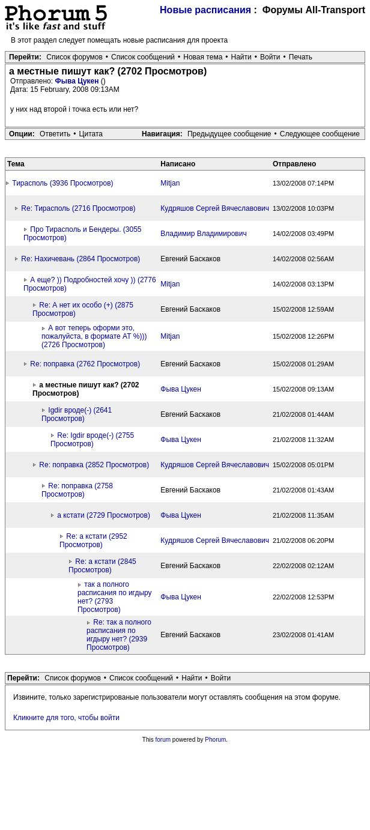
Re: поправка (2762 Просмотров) (85, 364)
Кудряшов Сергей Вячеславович (214, 208)
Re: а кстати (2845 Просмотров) (102, 565)
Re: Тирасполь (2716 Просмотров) (78, 208)
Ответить (55, 134)
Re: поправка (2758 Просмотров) (77, 490)
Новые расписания (205, 10)
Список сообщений (143, 57)
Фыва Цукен (77, 81)
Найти (241, 57)
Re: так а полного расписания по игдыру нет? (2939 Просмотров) (118, 635)
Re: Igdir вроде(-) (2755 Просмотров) (92, 439)
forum (163, 739)
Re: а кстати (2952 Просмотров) (93, 540)
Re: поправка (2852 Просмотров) (94, 465)
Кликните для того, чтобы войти (66, 717)
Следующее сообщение (320, 134)
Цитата (91, 134)
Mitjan (170, 183)
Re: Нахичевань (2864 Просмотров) (80, 259)
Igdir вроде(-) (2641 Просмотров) (76, 414)
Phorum (215, 739)
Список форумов (74, 57)
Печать (300, 57)
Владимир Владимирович (203, 233)
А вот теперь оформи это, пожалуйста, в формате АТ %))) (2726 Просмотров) (94, 336)
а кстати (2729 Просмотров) (103, 515)
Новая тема (202, 57)
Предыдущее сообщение (229, 134)
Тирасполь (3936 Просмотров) (62, 183)
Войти (270, 57)
